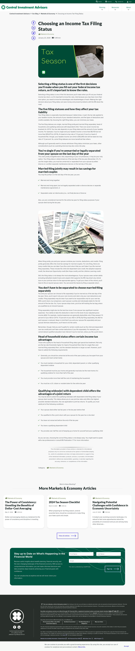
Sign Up (109, 569)
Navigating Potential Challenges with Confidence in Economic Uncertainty (110, 505)
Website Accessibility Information (49, 638)
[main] (67, 303)
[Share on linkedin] (34, 28)
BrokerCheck (61, 638)
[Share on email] (34, 38)
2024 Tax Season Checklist (64, 502)
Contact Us (119, 1)
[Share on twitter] (34, 33)
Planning (102, 8)
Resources (115, 8)
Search (99, 1)
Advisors (108, 1)
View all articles (64, 536)
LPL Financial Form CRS (74, 638)
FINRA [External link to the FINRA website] (110, 611)
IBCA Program (98, 638)
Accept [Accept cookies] (126, 646)
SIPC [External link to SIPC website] (115, 611)
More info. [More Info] (82, 647)
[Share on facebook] (34, 23)
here (64, 635)
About (128, 8)
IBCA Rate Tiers (87, 638)
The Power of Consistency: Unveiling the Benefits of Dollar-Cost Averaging (20, 505)
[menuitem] (102, 7)
